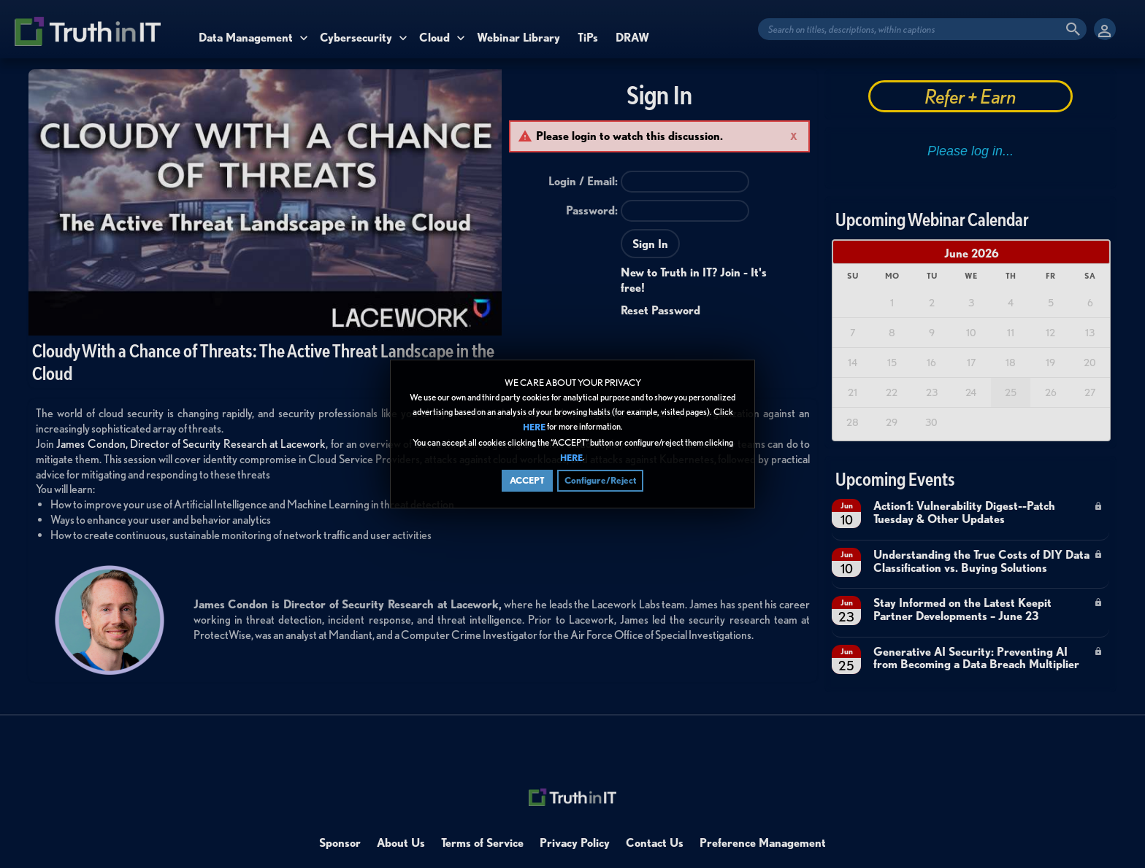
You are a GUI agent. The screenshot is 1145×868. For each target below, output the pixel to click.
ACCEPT (527, 480)
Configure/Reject (600, 480)
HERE (534, 427)
